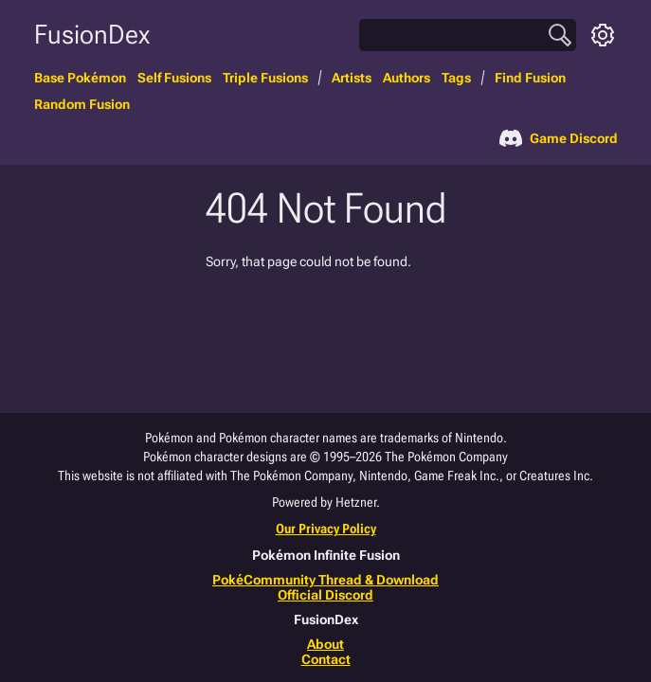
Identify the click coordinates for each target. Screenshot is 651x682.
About (325, 644)
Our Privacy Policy (326, 528)
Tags (456, 77)
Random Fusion (82, 104)
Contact (326, 659)
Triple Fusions (265, 77)
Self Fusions (174, 77)
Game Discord (558, 138)
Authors (406, 77)
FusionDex (92, 34)
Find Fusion (530, 77)
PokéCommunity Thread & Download (325, 579)
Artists (351, 77)
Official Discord (325, 594)
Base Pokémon (80, 77)
